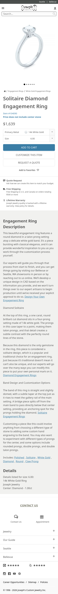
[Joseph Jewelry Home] (5, 91)
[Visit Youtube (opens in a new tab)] (15, 573)
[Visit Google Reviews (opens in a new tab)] (16, 565)
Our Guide (29, 540)
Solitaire (31, 457)
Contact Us (29, 505)
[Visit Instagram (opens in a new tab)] (5, 573)
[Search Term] (29, 13)
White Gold (43, 457)
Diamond (8, 461)
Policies (44, 582)
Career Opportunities (13, 582)
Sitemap (32, 582)
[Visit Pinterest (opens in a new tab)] (20, 573)
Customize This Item (29, 155)
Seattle (29, 548)
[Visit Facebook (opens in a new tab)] (10, 573)
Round (19, 461)
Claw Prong (32, 461)
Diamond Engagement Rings (19, 375)
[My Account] (55, 8)
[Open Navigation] (3, 8)
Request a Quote (29, 162)
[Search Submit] (54, 13)
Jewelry (29, 531)
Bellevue (29, 557)
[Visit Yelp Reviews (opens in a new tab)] (42, 565)
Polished (19, 457)
